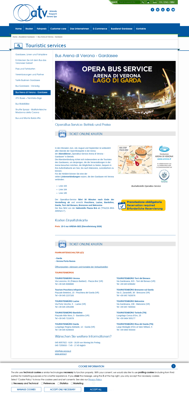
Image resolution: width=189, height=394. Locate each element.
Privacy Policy (95, 379)
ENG (166, 2)
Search (114, 2)
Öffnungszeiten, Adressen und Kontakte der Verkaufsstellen (81, 267)
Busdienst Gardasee (27, 37)
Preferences (49, 383)
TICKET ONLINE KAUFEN (85, 134)
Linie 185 (63, 193)
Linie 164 (63, 189)
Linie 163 (63, 186)
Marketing (78, 383)
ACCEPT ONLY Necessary (62, 389)
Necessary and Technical (25, 383)
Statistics (64, 383)
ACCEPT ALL (95, 389)
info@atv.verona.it (63, 351)
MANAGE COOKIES (26, 389)
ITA (160, 2)
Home (15, 37)
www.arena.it (61, 354)
